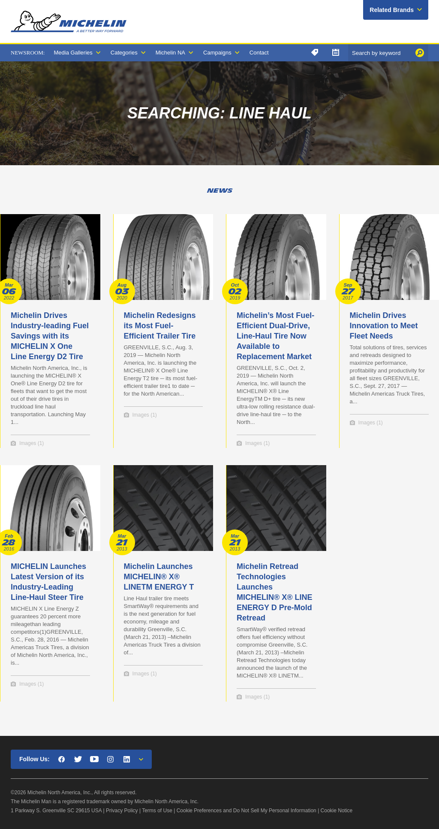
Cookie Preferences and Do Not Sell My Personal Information (246, 811)
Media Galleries (73, 52)
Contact (259, 52)
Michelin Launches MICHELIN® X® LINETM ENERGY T (159, 576)
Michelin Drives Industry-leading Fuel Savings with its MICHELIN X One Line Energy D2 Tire (50, 336)
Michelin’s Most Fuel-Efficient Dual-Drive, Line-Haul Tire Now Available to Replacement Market (275, 336)
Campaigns (217, 52)
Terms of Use (157, 811)
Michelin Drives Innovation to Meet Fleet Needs (384, 325)
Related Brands (392, 9)
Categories (124, 52)
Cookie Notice (337, 811)
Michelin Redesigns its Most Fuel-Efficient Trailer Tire (160, 325)
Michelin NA (170, 52)
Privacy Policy (122, 811)
